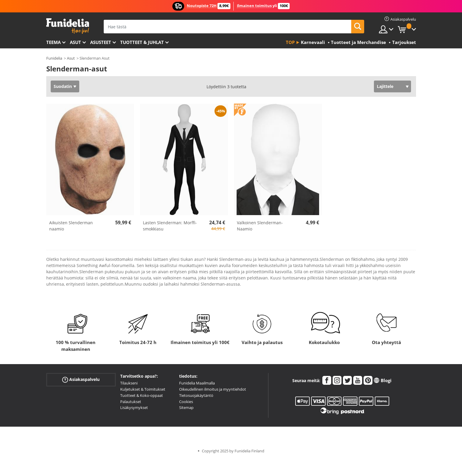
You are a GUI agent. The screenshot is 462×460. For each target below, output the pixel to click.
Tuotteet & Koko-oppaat (141, 395)
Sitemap (186, 407)
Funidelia (54, 58)
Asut (75, 42)
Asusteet (100, 42)
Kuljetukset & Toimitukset (142, 389)
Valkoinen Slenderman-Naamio (260, 226)
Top (290, 42)
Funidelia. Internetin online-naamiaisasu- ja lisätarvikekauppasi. (67, 26)
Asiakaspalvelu (81, 379)
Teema (53, 42)
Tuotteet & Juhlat (142, 42)
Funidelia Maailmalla (197, 383)
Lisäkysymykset (134, 407)
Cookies (186, 401)
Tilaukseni (129, 383)
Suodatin (63, 86)
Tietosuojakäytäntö (196, 395)
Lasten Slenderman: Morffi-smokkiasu (170, 226)
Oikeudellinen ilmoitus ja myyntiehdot (212, 389)
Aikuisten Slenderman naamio (71, 226)
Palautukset (130, 401)
